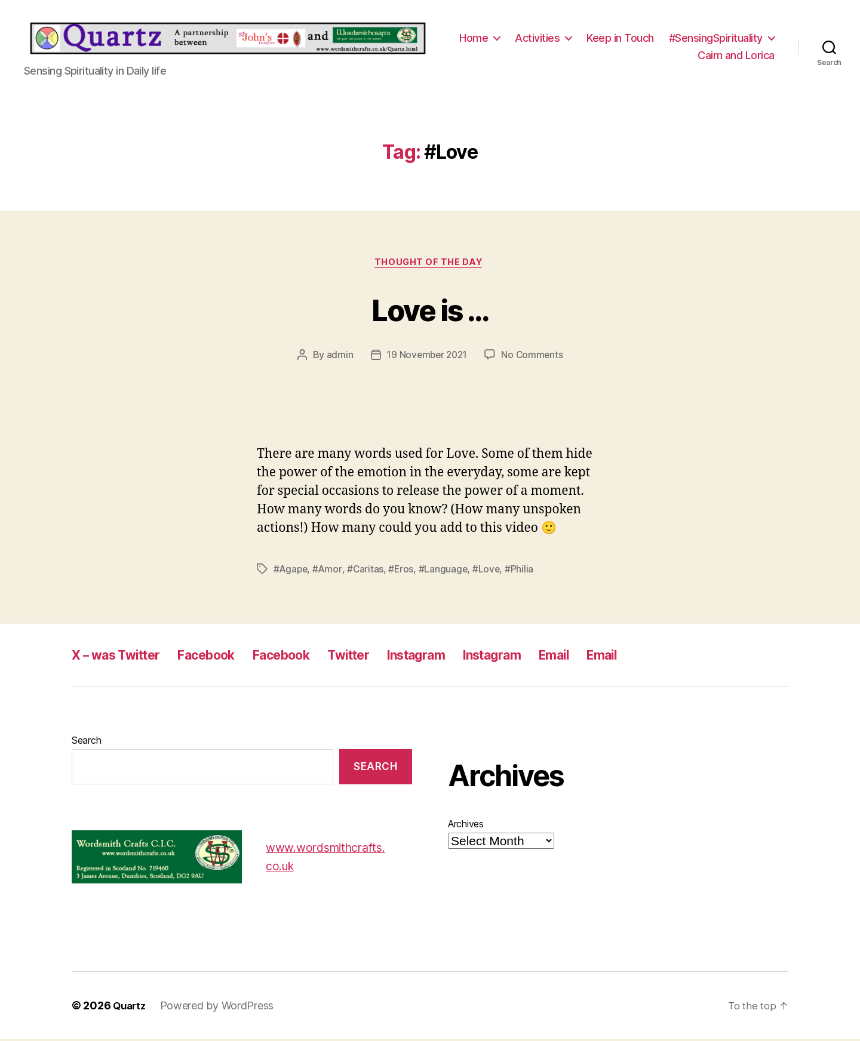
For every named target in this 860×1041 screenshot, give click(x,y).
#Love (489, 571)
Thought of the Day (430, 263)
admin (337, 357)
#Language (446, 571)
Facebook (225, 656)
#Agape (291, 571)
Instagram (461, 656)
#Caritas (367, 571)
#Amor (329, 571)
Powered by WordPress (220, 1007)
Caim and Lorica (736, 55)
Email (616, 656)
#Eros (403, 571)
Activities (537, 38)
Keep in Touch (620, 38)
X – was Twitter (123, 656)
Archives (466, 825)
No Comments (534, 357)
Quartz (130, 1007)
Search (86, 742)
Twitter (385, 656)
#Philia (523, 571)
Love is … (430, 309)
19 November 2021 (427, 357)
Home (473, 38)
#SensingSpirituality (716, 38)
